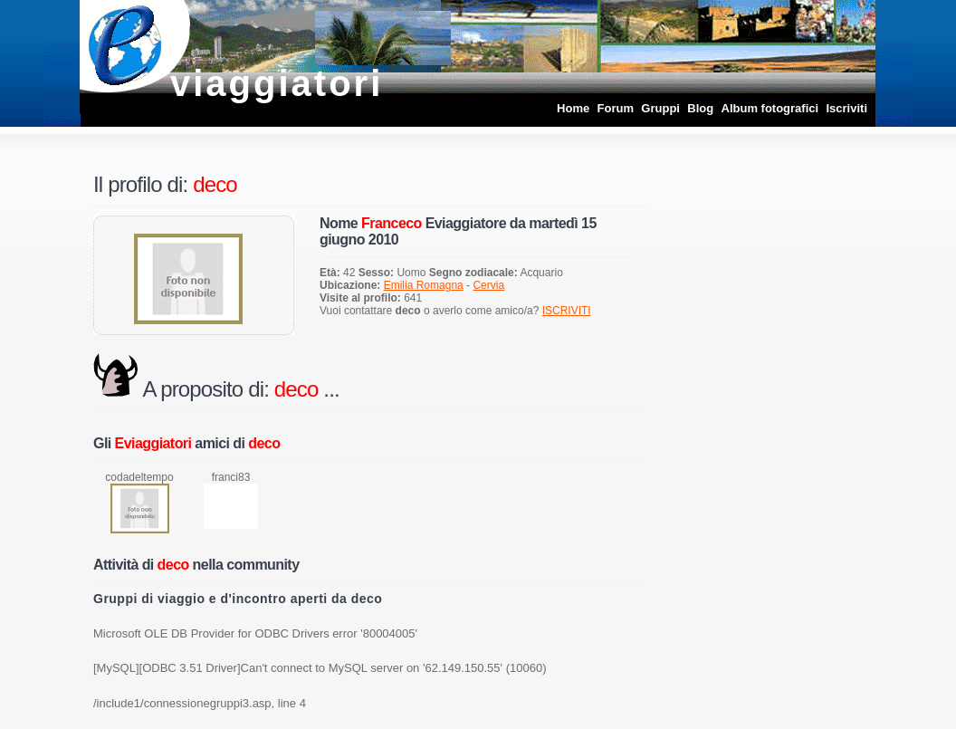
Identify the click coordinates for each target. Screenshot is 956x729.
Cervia (488, 285)
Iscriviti (846, 108)
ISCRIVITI (566, 310)
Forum (616, 108)
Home (573, 108)
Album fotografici (770, 108)
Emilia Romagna (424, 285)
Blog (700, 108)
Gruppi (660, 108)
